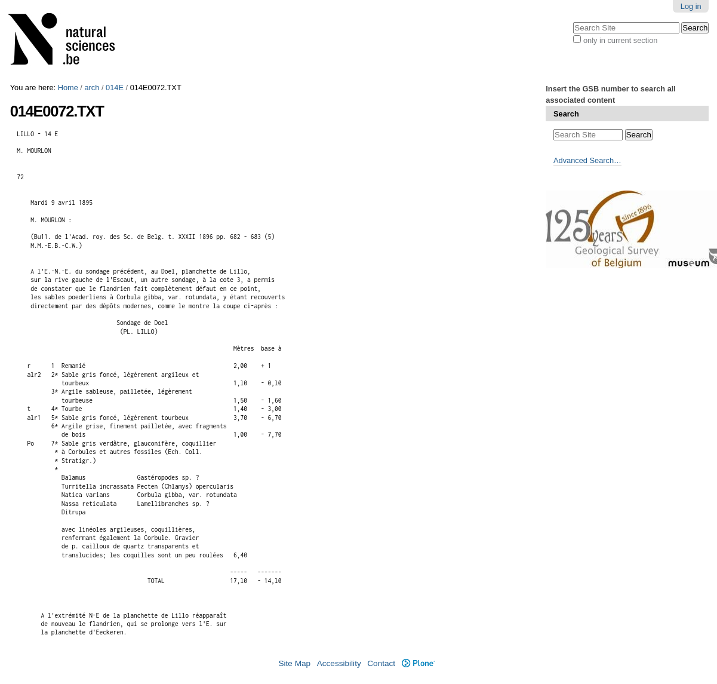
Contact (381, 663)
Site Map (294, 663)
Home (68, 87)
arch (91, 87)
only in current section (620, 40)
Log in (691, 6)
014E (115, 87)
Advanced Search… (587, 160)
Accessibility (339, 663)
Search (566, 113)
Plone (418, 663)
